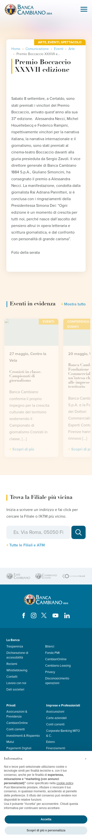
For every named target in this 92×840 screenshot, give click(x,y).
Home (15, 49)
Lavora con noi (16, 683)
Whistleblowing (16, 670)
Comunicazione (37, 49)
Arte (71, 49)
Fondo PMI (52, 653)
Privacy (50, 672)
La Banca (13, 640)
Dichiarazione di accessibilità (17, 655)
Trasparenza (14, 646)
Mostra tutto (75, 304)
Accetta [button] (46, 819)
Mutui (10, 742)
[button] (86, 759)
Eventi (58, 49)
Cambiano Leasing (58, 666)
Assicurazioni (55, 712)
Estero (50, 742)
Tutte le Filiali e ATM (27, 545)
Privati (10, 705)
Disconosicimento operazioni (57, 680)
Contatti (11, 677)
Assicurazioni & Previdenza (16, 714)
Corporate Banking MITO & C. (63, 733)
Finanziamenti (55, 748)
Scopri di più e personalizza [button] (45, 830)
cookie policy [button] (64, 783)
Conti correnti (15, 729)
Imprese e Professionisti (63, 705)
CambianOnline (55, 659)
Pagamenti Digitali (18, 748)
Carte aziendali (56, 718)
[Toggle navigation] (83, 9)
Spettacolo (71, 42)
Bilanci (49, 646)
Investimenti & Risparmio (23, 736)
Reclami (11, 664)
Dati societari (15, 689)
